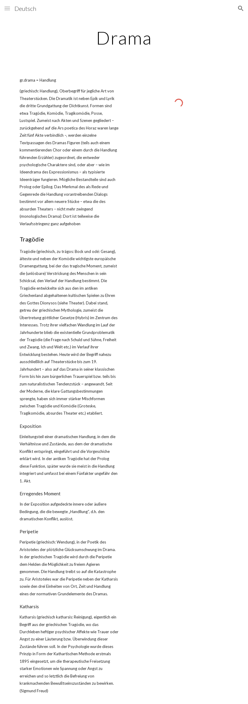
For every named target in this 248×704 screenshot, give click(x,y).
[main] (124, 37)
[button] (7, 8)
